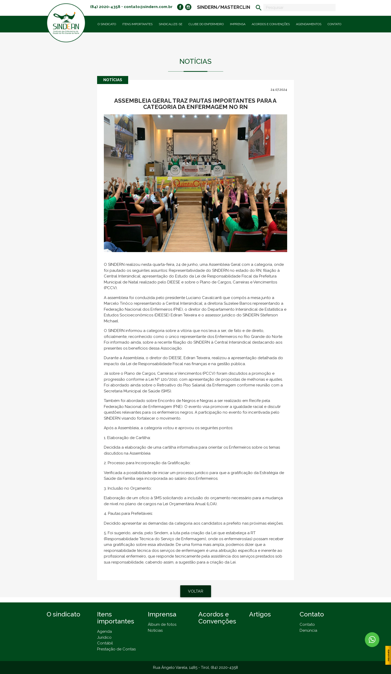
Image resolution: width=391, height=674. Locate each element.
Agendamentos (308, 24)
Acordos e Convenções (271, 24)
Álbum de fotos (162, 624)
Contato (334, 24)
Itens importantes (137, 24)
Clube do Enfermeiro (206, 24)
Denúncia (308, 630)
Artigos (260, 614)
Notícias (155, 630)
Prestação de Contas (116, 649)
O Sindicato (107, 24)
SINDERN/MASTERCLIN (223, 7)
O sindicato (63, 614)
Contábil (105, 643)
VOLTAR (195, 591)
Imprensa (237, 24)
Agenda (104, 631)
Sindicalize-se (170, 24)
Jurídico (104, 637)
